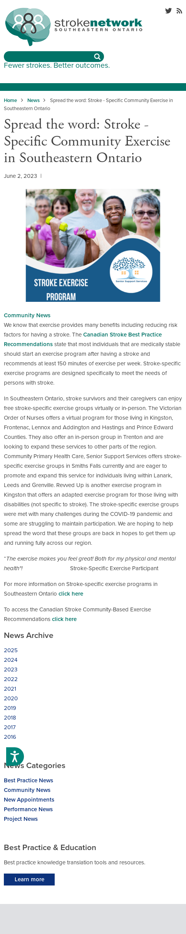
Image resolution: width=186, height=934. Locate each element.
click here (71, 593)
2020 (11, 698)
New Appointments (29, 799)
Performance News (28, 809)
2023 (10, 669)
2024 (10, 659)
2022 (11, 679)
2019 (10, 708)
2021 (10, 688)
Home (10, 100)
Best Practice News (28, 780)
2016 (10, 736)
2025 (11, 650)
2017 (10, 727)
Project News (21, 818)
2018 (10, 717)
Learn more (29, 879)
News (33, 100)
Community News (27, 315)
